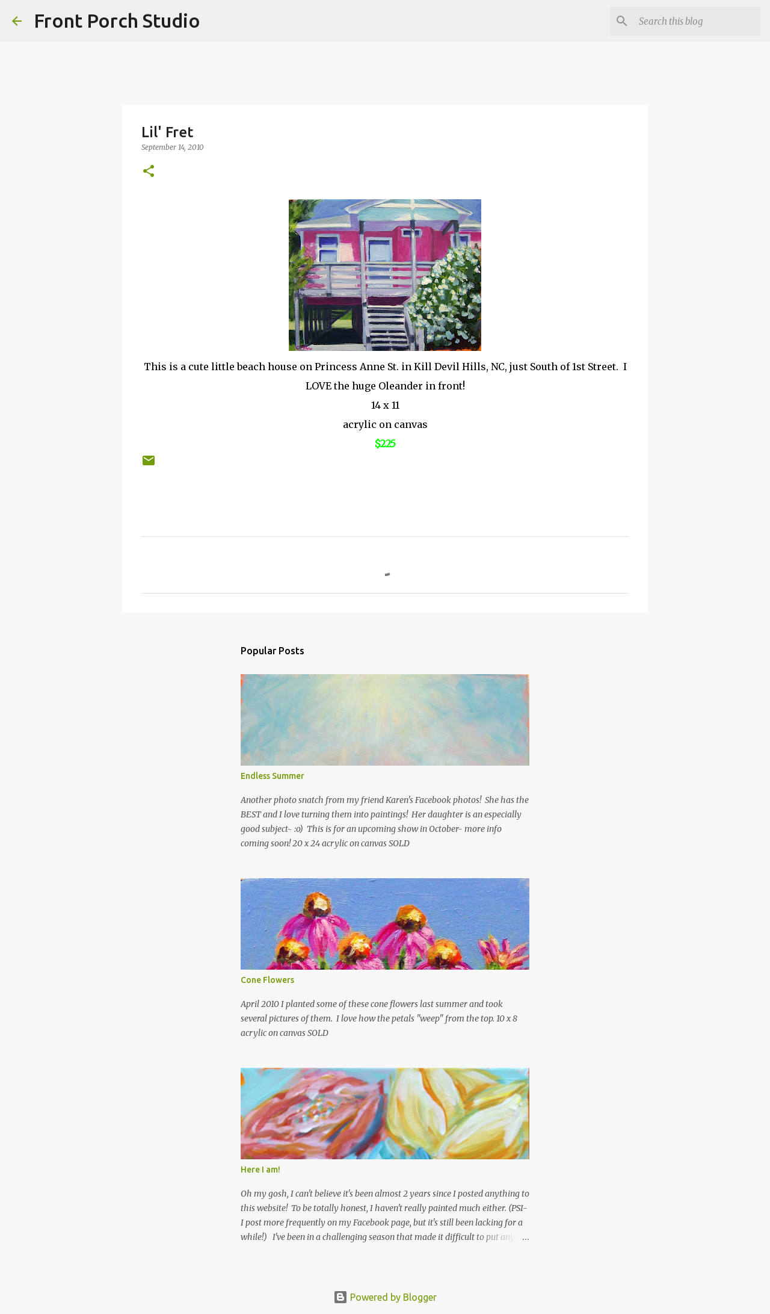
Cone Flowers (267, 980)
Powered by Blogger (385, 1297)
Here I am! (260, 1169)
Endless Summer (272, 776)
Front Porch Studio (117, 20)
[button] (148, 172)
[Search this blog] (697, 21)
